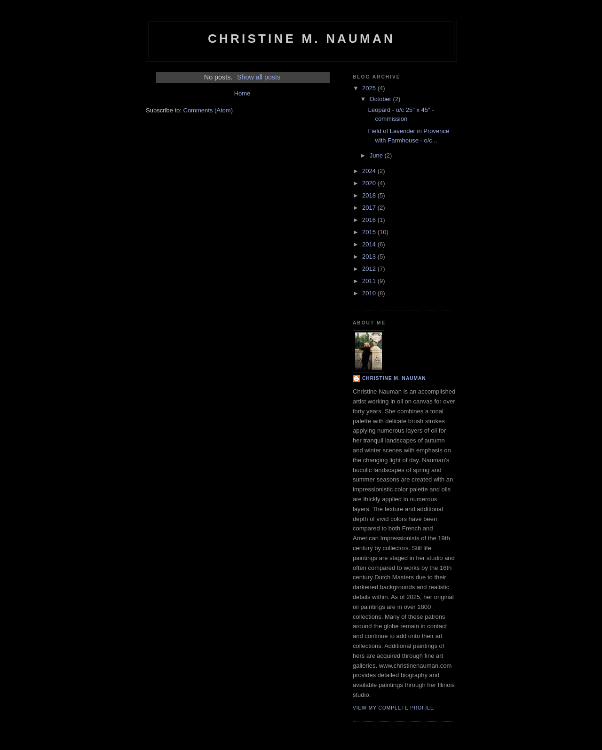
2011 (370, 280)
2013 (370, 256)
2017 (370, 207)
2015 (370, 232)
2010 (370, 293)
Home (242, 93)
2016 (370, 219)
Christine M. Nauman (301, 39)
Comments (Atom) (208, 110)
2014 (370, 244)
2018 (370, 195)
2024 (370, 170)
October (381, 99)
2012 (370, 268)
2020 (370, 183)
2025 (370, 88)
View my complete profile (393, 708)
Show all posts (258, 77)
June (377, 155)
